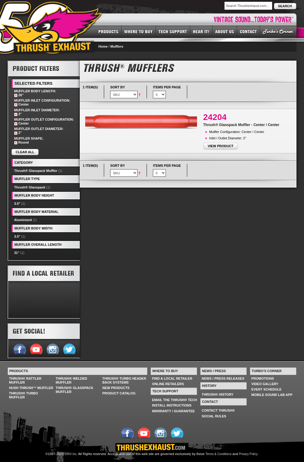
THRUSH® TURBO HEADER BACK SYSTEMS (124, 380)
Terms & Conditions (219, 454)
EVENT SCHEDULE (266, 389)
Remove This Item (15, 95)
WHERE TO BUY (139, 31)
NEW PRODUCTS (115, 388)
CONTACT (248, 31)
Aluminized (23, 220)
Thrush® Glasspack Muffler (35, 170)
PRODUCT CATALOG (118, 393)
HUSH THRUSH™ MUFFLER (31, 388)
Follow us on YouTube (36, 348)
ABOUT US (224, 31)
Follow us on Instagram (52, 348)
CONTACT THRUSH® (218, 410)
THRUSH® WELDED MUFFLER (71, 380)
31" (16, 253)
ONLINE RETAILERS (168, 384)
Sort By (117, 87)
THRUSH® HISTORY (217, 394)
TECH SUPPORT (173, 31)
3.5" (17, 203)
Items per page (167, 87)
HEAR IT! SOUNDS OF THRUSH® (201, 31)
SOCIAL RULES (214, 416)
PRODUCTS (108, 31)
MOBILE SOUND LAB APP (272, 395)
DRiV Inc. (71, 454)
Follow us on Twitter (69, 348)
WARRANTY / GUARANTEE (173, 411)
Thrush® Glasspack (29, 187)
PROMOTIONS (262, 378)
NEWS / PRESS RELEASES (223, 378)
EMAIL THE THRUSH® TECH (174, 400)
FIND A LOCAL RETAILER (172, 378)
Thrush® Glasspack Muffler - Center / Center (241, 125)
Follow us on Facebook (19, 348)
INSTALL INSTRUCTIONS (171, 405)
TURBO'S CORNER (278, 31)
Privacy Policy (248, 454)
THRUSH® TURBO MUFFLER (23, 395)
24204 (215, 117)
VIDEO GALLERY (264, 384)
